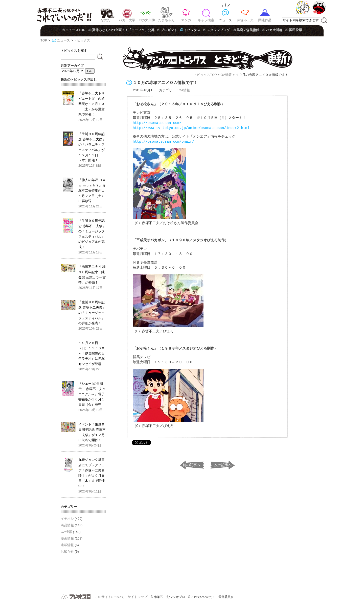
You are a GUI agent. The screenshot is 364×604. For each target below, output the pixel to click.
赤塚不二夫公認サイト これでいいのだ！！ (64, 12)
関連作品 (264, 20)
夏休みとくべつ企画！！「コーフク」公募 (123, 30)
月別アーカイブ (72, 66)
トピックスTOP (205, 75)
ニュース (225, 20)
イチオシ (67, 519)
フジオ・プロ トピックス (207, 58)
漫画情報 (67, 538)
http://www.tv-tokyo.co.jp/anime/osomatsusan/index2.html (191, 127)
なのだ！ (107, 20)
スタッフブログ (218, 30)
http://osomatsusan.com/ (157, 122)
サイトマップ (137, 597)
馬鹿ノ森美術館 (247, 30)
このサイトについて (109, 597)
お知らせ (67, 551)
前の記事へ (191, 464)
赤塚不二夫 (245, 20)
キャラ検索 (206, 20)
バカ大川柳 (147, 20)
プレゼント (169, 30)
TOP (43, 40)
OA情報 (226, 75)
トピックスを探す (74, 51)
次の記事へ (223, 464)
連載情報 (67, 545)
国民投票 (295, 30)
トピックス (192, 30)
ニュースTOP (75, 30)
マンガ (186, 20)
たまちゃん (166, 20)
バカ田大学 (127, 20)
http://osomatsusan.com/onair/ (163, 141)
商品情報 (67, 525)
